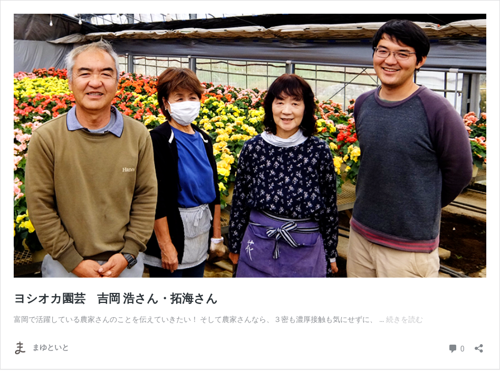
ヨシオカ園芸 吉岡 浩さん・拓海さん (116, 298)
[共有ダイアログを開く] (479, 345)
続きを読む (404, 319)
